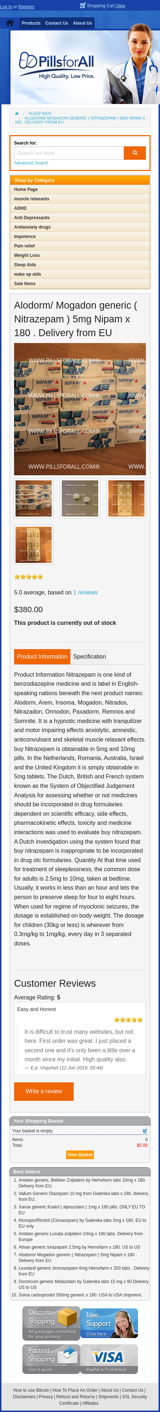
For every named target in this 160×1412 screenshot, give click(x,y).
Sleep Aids (40, 113)
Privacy (46, 1396)
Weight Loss (27, 255)
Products (31, 23)
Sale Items (24, 283)
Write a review (44, 1091)
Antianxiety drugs (32, 227)
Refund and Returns (75, 1396)
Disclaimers (24, 1396)
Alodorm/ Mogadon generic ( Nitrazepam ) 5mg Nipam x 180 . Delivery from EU (80, 120)
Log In (6, 6)
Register (26, 6)
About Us (82, 23)
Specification (89, 656)
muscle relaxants (31, 198)
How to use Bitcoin (31, 1390)
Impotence (25, 236)
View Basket (80, 1154)
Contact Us (57, 23)
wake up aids (27, 274)
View (120, 5)
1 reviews (85, 592)
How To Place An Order (75, 1390)
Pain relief (24, 245)
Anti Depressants (32, 217)
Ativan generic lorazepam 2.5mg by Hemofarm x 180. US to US (79, 1247)
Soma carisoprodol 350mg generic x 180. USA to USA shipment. (80, 1295)
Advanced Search (31, 163)
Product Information (42, 656)
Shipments (108, 1396)
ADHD (20, 208)
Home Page (26, 189)
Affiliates (90, 1403)
